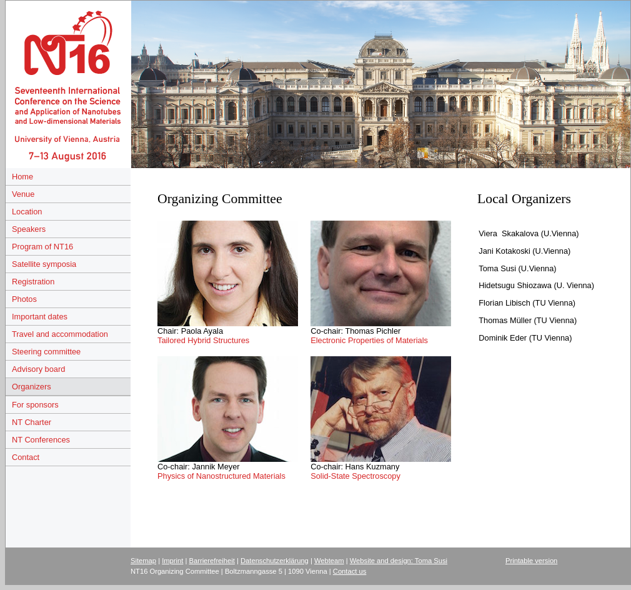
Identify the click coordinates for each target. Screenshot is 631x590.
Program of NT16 (42, 246)
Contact (25, 457)
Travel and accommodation (60, 334)
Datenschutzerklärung (275, 560)
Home (22, 176)
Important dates (39, 316)
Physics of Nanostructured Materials (221, 476)
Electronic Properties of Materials (369, 340)
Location (27, 211)
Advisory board (38, 369)
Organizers (31, 386)
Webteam (329, 560)
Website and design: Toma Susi (398, 560)
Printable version (531, 560)
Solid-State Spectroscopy (355, 476)
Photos (24, 299)
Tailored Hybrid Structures (203, 340)
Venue (23, 194)
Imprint (172, 560)
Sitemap (143, 560)
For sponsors (35, 404)
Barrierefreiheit (212, 560)
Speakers (29, 229)
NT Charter (31, 422)
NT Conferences (41, 439)
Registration (33, 281)
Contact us (349, 571)
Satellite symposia (44, 264)
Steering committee (46, 351)
